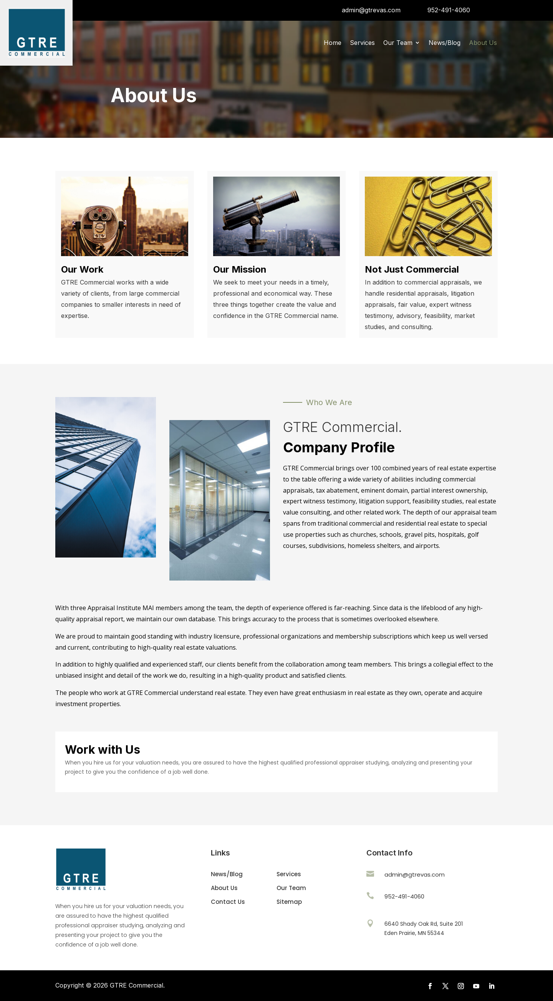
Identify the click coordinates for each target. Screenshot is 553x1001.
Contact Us (228, 902)
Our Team (397, 43)
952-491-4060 (448, 10)
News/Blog (444, 43)
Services (362, 43)
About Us (483, 43)
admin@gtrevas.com (371, 10)
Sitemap (289, 902)
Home (332, 43)
